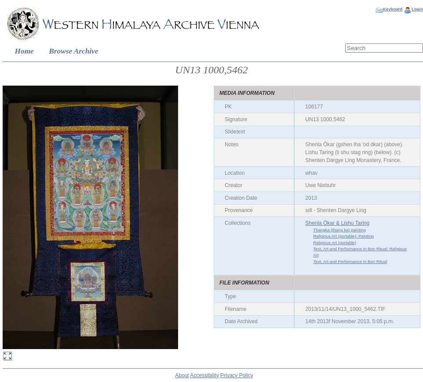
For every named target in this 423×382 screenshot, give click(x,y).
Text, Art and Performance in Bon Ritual (350, 261)
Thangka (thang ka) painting (339, 229)
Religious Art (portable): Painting (343, 236)
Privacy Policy (236, 375)
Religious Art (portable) (334, 242)
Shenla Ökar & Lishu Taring (337, 223)
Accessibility (204, 375)
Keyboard (392, 9)
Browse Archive (73, 51)
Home (24, 51)
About (182, 375)
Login (417, 9)
